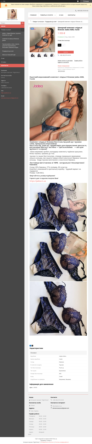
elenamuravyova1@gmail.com (9, 98)
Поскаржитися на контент (47, 442)
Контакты (71, 15)
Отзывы (3, 62)
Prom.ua (55, 439)
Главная (33, 15)
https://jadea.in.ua (38, 181)
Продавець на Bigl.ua (46, 440)
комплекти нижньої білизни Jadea (10, 39)
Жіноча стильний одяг (8, 55)
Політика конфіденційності (62, 442)
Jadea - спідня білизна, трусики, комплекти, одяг (11, 34)
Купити (66, 52)
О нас (2, 58)
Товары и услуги (6, 30)
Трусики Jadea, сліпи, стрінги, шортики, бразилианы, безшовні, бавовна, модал (10, 45)
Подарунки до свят (8, 51)
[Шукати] (22, 23)
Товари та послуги (38, 21)
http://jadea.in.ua (6, 93)
